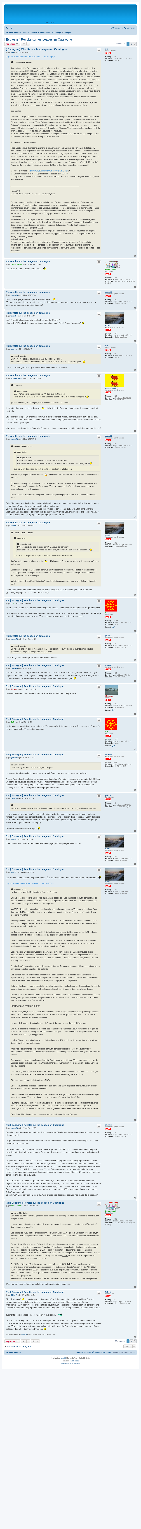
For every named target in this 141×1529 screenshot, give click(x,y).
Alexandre (109, 696)
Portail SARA (49, 23)
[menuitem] (9, 28)
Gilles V (108, 795)
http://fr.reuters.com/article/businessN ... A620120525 (30, 883)
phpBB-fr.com (74, 1361)
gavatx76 (108, 292)
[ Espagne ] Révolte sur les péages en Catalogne (38, 39)
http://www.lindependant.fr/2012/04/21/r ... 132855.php (30, 56)
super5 (107, 325)
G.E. (106, 613)
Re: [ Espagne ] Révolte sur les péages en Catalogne (35, 600)
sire (106, 49)
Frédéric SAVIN (110, 388)
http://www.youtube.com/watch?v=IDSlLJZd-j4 (48, 171)
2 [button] (131, 43)
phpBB (63, 1358)
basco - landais (110, 270)
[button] (135, 44)
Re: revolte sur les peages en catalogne (28, 261)
